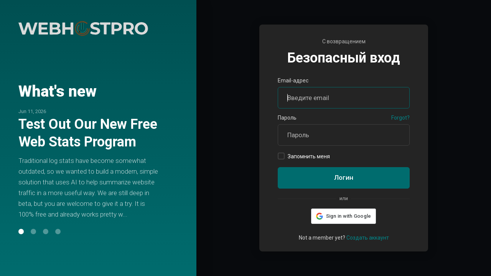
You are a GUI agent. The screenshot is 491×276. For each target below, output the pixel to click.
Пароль (287, 118)
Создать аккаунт (367, 238)
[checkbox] (281, 156)
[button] (21, 240)
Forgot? (400, 118)
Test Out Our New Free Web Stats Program (87, 124)
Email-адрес (293, 80)
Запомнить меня (304, 156)
